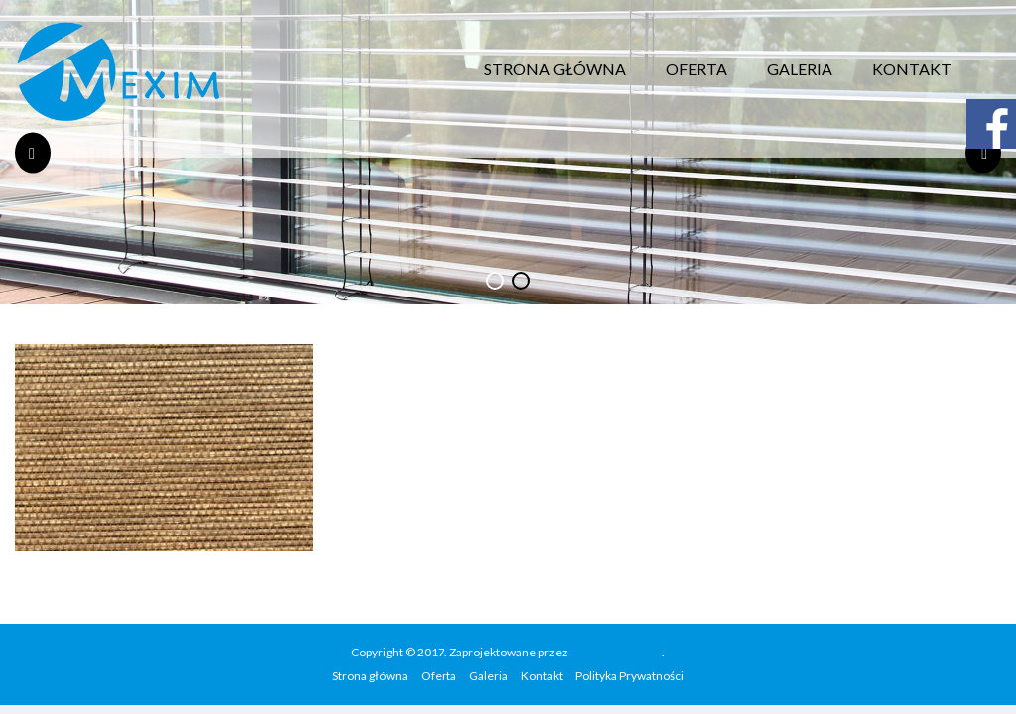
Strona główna (555, 69)
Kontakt (912, 69)
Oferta (696, 69)
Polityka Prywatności (629, 675)
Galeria (799, 69)
